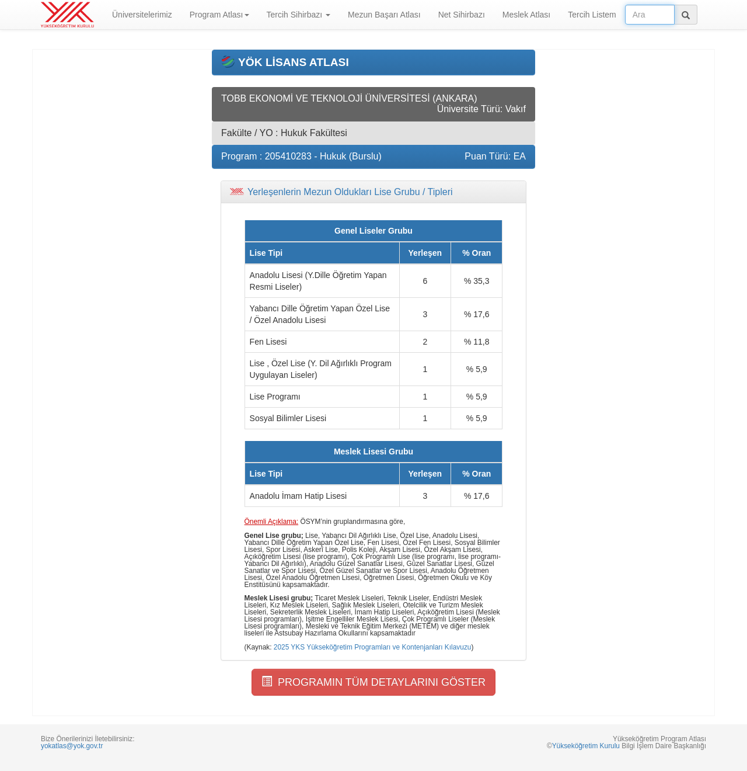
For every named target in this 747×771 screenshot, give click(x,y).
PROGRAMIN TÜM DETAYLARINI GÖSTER (373, 682)
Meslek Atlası (526, 14)
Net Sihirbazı (461, 14)
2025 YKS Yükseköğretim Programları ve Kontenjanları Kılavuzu (373, 647)
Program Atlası (219, 14)
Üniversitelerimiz (142, 14)
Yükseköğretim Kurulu (586, 746)
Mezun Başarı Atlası (384, 14)
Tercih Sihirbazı (299, 14)
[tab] (373, 192)
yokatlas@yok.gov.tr (72, 746)
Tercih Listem (592, 14)
